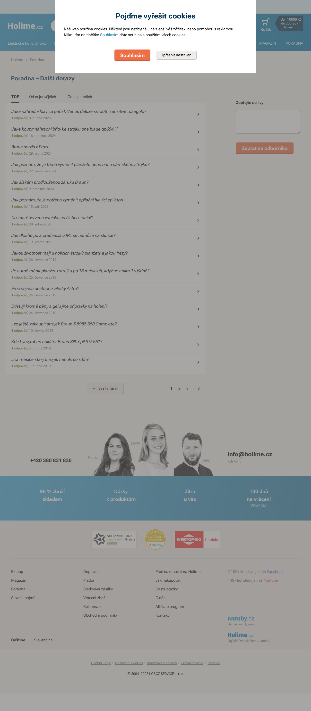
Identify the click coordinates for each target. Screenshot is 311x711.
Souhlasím (109, 35)
